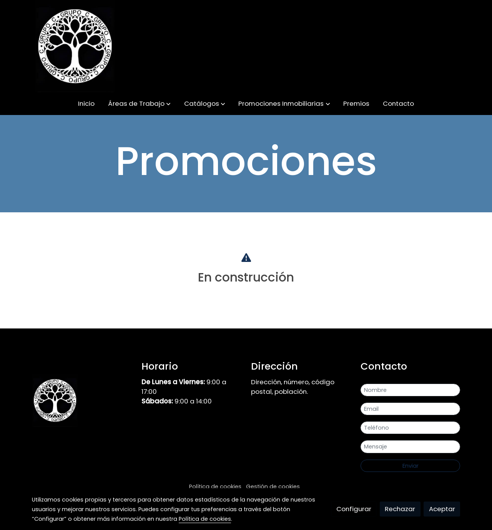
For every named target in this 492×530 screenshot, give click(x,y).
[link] (75, 46)
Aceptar (442, 508)
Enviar (410, 466)
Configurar (353, 508)
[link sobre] (82, 402)
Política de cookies (215, 486)
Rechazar (400, 508)
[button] (139, 103)
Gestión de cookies (273, 486)
